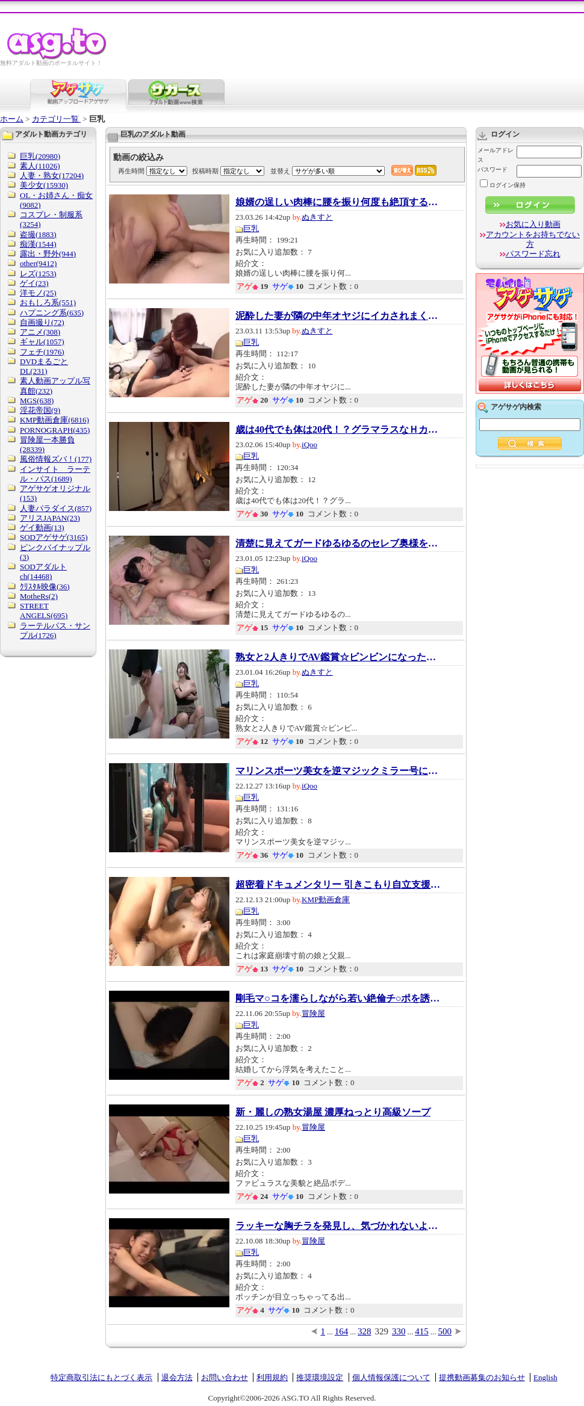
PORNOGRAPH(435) (55, 430)
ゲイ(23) (34, 283)
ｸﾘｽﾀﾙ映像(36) (45, 586)
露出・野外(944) (48, 253)
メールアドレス (495, 155)
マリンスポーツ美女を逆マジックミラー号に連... (337, 771)
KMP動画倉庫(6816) (54, 419)
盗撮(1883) (38, 234)
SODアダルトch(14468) (43, 571)
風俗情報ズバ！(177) (56, 458)
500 (445, 1331)
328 (364, 1331)
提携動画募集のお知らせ (482, 1377)
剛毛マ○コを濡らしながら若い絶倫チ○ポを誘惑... (337, 998)
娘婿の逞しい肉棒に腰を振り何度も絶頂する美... (337, 202)
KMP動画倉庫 (326, 899)
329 (382, 1331)
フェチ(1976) (42, 351)
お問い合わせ (224, 1377)
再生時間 (131, 171)
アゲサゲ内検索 (516, 407)
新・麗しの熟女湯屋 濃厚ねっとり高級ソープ (332, 1112)
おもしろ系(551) (48, 302)
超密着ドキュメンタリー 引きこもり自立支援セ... (337, 885)
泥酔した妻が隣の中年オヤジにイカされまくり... (337, 316)
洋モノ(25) (38, 292)
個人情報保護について (391, 1377)
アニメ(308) (40, 331)
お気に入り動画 (533, 224)
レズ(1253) (38, 273)
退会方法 (177, 1377)
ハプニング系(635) (52, 312)
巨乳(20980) (40, 156)
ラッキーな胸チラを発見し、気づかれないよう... (337, 1226)
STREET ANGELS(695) (43, 610)
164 (342, 1331)
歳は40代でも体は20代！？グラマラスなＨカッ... (337, 430)
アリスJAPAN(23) (50, 517)
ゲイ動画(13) (42, 527)
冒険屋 (313, 1013)
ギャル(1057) (42, 341)
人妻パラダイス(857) (56, 508)
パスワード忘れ (533, 253)
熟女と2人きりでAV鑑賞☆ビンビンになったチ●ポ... (337, 657)
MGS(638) (37, 400)
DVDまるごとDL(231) (44, 366)
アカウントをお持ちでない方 (533, 239)
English (545, 1377)
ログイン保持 (503, 185)
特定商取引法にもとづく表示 (101, 1377)
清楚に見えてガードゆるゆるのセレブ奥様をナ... (337, 543)
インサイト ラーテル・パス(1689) (55, 474)
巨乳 (251, 228)
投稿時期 (205, 171)
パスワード (492, 169)
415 (422, 1331)
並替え (280, 171)
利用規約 (272, 1377)
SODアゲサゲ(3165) (54, 537)
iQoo (309, 444)
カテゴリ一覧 (56, 118)
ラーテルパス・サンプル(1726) (55, 630)
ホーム (11, 118)
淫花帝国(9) (40, 410)
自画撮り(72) (42, 322)
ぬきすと (317, 216)
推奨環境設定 (319, 1377)
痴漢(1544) (38, 244)
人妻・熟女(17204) (52, 175)
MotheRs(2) (39, 596)
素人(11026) (40, 165)
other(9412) (38, 263)
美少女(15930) (44, 185)
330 (399, 1331)
